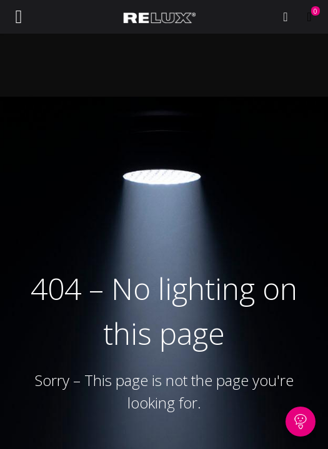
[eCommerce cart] (309, 16)
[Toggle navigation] (18, 16)
